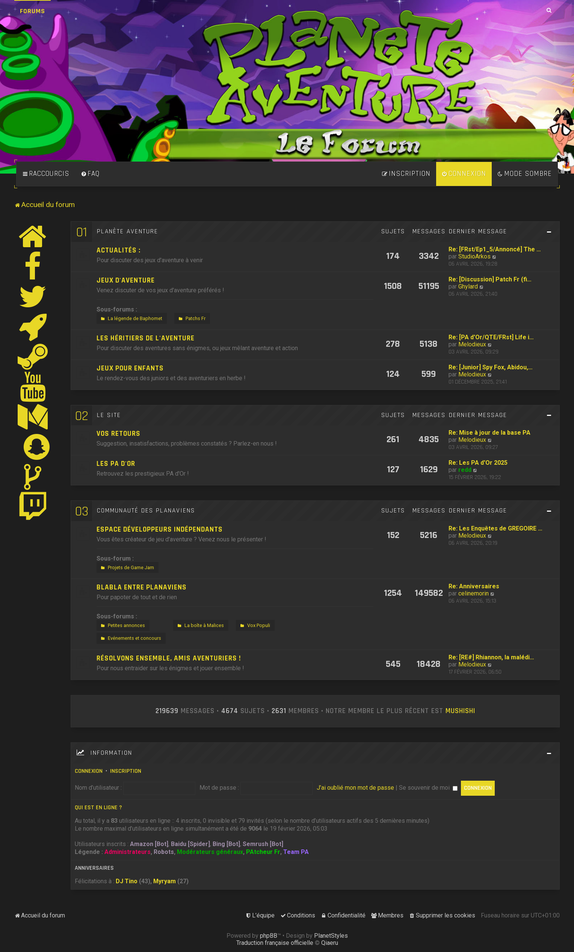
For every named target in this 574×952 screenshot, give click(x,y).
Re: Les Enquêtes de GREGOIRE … (495, 528)
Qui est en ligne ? (98, 807)
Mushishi (460, 711)
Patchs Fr (191, 318)
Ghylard (468, 286)
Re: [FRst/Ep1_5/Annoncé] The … (495, 249)
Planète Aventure (127, 231)
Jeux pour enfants (130, 368)
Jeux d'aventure (126, 280)
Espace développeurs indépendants (160, 529)
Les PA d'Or (116, 463)
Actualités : (118, 250)
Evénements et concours (130, 638)
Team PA (296, 851)
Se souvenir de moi (428, 787)
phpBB (268, 935)
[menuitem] (90, 174)
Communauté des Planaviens (146, 510)
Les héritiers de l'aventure (146, 338)
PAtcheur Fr (263, 851)
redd (464, 469)
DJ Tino (126, 881)
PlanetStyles (331, 935)
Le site (109, 415)
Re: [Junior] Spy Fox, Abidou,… (491, 367)
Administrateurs (127, 851)
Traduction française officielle (274, 942)
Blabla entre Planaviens (142, 587)
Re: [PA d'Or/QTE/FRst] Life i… (491, 337)
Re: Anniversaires (474, 586)
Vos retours (118, 433)
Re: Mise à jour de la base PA (489, 432)
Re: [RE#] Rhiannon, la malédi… (491, 657)
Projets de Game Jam (126, 567)
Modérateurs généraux (210, 851)
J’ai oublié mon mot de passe (355, 787)
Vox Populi (254, 625)
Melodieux (472, 344)
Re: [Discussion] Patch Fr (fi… (490, 279)
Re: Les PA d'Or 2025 (478, 462)
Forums (32, 11)
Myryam (164, 881)
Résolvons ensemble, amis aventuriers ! (169, 658)
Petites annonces (122, 625)
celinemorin (473, 593)
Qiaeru (329, 942)
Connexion (89, 771)
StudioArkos (474, 256)
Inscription (125, 771)
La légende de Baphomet (130, 318)
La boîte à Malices (200, 625)
